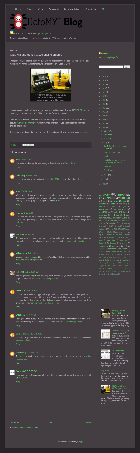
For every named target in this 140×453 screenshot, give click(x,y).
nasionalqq (21, 352)
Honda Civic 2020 (52, 179)
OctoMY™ (105, 53)
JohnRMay (20, 175)
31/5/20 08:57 (30, 234)
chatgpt (103, 254)
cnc (124, 201)
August (107, 138)
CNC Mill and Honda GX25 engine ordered (116, 147)
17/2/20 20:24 (26, 159)
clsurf (106, 156)
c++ (100, 197)
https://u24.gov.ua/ (43, 33)
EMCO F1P (78, 110)
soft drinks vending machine (71, 321)
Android (102, 206)
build (105, 200)
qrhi (120, 268)
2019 (104, 100)
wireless (115, 274)
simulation (117, 217)
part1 (108, 266)
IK (111, 215)
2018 (104, 104)
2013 (104, 123)
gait (105, 257)
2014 (103, 119)
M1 (37, 113)
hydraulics (125, 257)
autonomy (118, 252)
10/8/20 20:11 (34, 272)
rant (125, 246)
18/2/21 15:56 (31, 315)
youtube (112, 223)
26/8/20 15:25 (32, 290)
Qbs (124, 206)
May (105, 179)
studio (114, 271)
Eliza (18, 159)
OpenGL (119, 215)
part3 (120, 266)
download (102, 243)
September (108, 134)
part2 (114, 266)
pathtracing (108, 268)
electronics (125, 197)
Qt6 (106, 252)
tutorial (101, 220)
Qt (117, 229)
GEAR (110, 234)
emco (112, 203)
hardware (111, 197)
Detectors (107, 166)
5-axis (73, 163)
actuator (102, 203)
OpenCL (114, 206)
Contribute (90, 9)
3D (109, 220)
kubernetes (115, 260)
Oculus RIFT (119, 234)
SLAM (111, 252)
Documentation (72, 9)
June (106, 175)
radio (126, 268)
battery (125, 237)
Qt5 (121, 229)
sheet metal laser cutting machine (29, 259)
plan (110, 232)
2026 (104, 76)
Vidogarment (22, 253)
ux (118, 248)
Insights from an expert (112, 152)
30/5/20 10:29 (27, 213)
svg (100, 234)
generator (123, 243)
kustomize (125, 260)
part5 (100, 268)
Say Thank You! (107, 370)
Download (54, 9)
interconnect (103, 246)
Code (41, 9)
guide (109, 226)
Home (18, 9)
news (115, 200)
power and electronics (24, 122)
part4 (126, 266)
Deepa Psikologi (23, 333)
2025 (104, 80)
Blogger (80, 441)
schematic (110, 248)
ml (118, 263)
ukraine (127, 271)
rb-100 (125, 232)
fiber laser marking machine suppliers (44, 303)
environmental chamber (75, 241)
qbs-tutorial (122, 220)
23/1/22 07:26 (32, 352)
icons (100, 260)
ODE (119, 223)
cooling (118, 254)
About (30, 9)
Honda (81, 179)
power (117, 232)
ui (104, 234)
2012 (104, 127)
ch (129, 252)
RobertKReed (22, 272)
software (104, 194)
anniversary (103, 209)
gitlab (110, 257)
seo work (20, 234)
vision (124, 212)
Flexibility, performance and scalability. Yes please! (114, 161)
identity (107, 260)
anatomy (127, 223)
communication (120, 209)
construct (111, 254)
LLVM (100, 252)
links (100, 263)
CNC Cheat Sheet (118, 350)
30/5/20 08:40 (27, 191)
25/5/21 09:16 (36, 333)
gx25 (100, 212)
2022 (104, 92)
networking (124, 263)
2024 (104, 84)
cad (125, 252)
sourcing (107, 271)
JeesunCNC (21, 371)
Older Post (87, 422)
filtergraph (103, 215)
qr (115, 268)
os (109, 217)
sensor (100, 271)
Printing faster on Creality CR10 (118, 311)
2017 (104, 108)
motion (103, 232)
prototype (102, 229)
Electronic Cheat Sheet (120, 330)
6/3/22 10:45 (32, 371)
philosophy (116, 246)
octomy (121, 194)
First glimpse (108, 170)
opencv (125, 226)
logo (105, 263)
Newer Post (15, 422)
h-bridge (117, 226)
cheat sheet (111, 240)
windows (108, 274)
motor (116, 212)
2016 (104, 111)
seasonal (102, 223)
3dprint (110, 229)
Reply (18, 167)
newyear (101, 266)
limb (108, 212)
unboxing (122, 203)
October (107, 131)
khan (18, 191)
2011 (103, 184)
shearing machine (23, 340)
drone (124, 254)
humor (117, 257)
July (106, 142)
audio (118, 237)
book (100, 240)
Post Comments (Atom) (29, 427)
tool (125, 217)
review (101, 248)
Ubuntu (103, 237)
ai (114, 220)
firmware (113, 243)
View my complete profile (108, 57)
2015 (104, 115)
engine (127, 229)
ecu (102, 226)
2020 (104, 96)
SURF (128, 234)
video (102, 274)
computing (123, 240)
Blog (104, 9)
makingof (112, 263)
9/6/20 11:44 (33, 253)
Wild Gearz (20, 290)
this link (57, 200)
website (125, 248)
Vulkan (111, 237)
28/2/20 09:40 (32, 175)
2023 (104, 88)
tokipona (120, 271)
